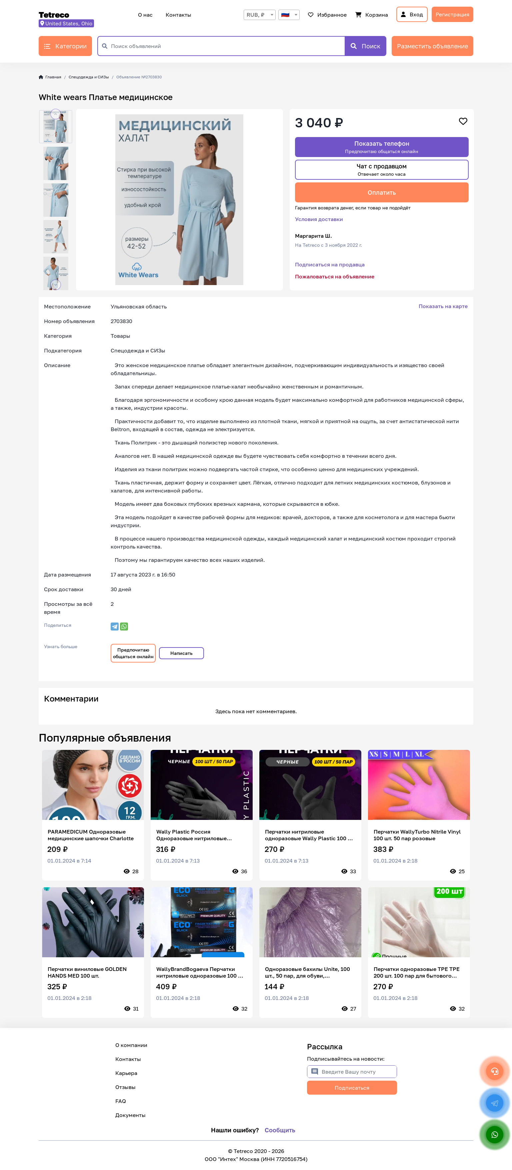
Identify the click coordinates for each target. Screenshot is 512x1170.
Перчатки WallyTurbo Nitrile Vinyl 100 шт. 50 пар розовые (417, 835)
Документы (130, 1115)
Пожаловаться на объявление (334, 276)
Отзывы (125, 1087)
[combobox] (260, 15)
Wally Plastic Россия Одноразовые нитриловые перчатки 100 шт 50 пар (191, 835)
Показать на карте (443, 306)
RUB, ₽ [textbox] (255, 14)
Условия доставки (319, 219)
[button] (55, 114)
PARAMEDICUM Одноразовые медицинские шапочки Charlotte (91, 835)
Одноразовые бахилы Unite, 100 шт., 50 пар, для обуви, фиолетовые (307, 972)
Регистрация (452, 14)
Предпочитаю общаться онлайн (133, 653)
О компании (131, 1045)
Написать (181, 653)
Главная (50, 76)
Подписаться (352, 1087)
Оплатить (382, 192)
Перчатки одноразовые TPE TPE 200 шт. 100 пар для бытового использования (417, 972)
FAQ (120, 1101)
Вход (412, 14)
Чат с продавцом (382, 169)
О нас (145, 14)
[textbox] (289, 15)
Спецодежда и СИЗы (89, 76)
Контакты (177, 14)
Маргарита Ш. (313, 235)
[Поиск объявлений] (228, 46)
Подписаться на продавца (330, 264)
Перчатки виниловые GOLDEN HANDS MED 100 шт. (87, 972)
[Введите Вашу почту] (359, 1072)
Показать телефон (381, 147)
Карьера (126, 1073)
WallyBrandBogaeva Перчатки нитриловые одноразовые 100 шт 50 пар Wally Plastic (200, 972)
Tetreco (54, 14)
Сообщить (280, 1130)
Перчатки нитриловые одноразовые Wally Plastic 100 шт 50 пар (310, 835)
